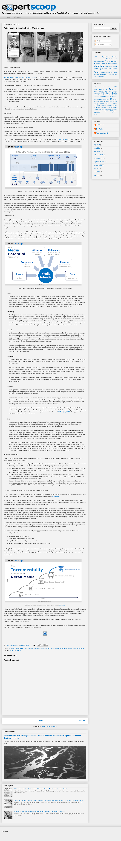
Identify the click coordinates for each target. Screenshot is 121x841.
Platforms (96, 70)
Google (47, 648)
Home (8, 17)
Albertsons (103, 89)
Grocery (53, 648)
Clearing (114, 57)
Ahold (115, 87)
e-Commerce (101, 76)
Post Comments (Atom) (49, 726)
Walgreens (113, 111)
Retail (70, 648)
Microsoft (107, 101)
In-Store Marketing (111, 63)
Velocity (111, 109)
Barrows (101, 91)
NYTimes (96, 103)
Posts (97, 41)
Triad (99, 109)
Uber (102, 109)
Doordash (112, 94)
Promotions (103, 70)
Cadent (17, 648)
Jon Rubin (99, 129)
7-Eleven (96, 87)
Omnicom (108, 103)
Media (65, 648)
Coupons (109, 59)
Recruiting (114, 70)
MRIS (95, 101)
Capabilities (105, 57)
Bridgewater (97, 93)
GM (116, 94)
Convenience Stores (99, 59)
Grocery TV (108, 96)
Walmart (97, 113)
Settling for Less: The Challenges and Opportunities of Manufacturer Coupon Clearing (41, 789)
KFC (108, 99)
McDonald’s (100, 101)
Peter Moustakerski (102, 133)
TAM (74, 648)
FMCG (33, 648)
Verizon (115, 109)
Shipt (98, 107)
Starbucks (109, 107)
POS (109, 68)
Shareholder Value (106, 72)
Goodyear (96, 96)
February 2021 (98, 155)
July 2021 (97, 145)
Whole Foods (106, 113)
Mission (96, 68)
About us (17, 17)
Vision (95, 76)
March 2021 (97, 151)
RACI (109, 70)
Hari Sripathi (100, 125)
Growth (103, 63)
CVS (102, 93)
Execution (101, 61)
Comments (99, 44)
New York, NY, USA (16, 650)
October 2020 (98, 158)
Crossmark (106, 94)
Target (114, 107)
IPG (113, 96)
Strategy (103, 74)
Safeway (103, 105)
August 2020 (98, 165)
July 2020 (97, 168)
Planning (114, 68)
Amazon (11, 648)
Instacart (104, 99)
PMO (105, 68)
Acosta (100, 87)
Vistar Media (98, 111)
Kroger (113, 99)
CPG (21, 648)
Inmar (99, 99)
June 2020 (97, 172)
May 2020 (97, 175)
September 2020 (99, 162)
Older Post (82, 721)
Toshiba (96, 109)
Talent (110, 74)
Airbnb (95, 89)
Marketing (59, 648)
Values (115, 74)
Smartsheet (103, 107)
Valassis (106, 109)
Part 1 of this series (64, 139)
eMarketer (27, 648)
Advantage (110, 87)
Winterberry (80, 648)
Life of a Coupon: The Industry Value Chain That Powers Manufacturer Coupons (39, 811)
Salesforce (109, 105)
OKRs (101, 68)
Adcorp (105, 87)
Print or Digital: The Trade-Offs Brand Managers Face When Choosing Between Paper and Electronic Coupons (49, 800)
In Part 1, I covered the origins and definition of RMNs (19, 77)
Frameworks (40, 648)
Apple (95, 91)
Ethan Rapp (55, 496)
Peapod (115, 103)
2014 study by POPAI (64, 412)
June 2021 (97, 148)
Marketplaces (108, 66)
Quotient (97, 105)
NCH (112, 101)
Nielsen (102, 103)
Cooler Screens (98, 94)
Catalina (114, 93)
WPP (106, 111)
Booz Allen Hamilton (111, 91)
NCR (116, 101)
